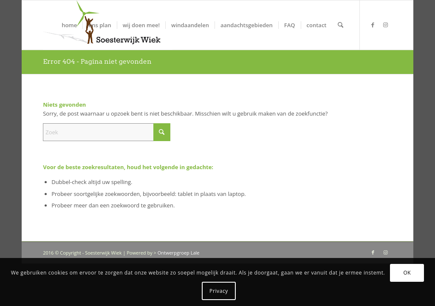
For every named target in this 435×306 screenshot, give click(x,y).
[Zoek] (340, 25)
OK (407, 272)
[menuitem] (69, 25)
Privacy (218, 291)
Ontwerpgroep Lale (179, 252)
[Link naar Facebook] (373, 24)
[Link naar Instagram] (385, 24)
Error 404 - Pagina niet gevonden (97, 61)
